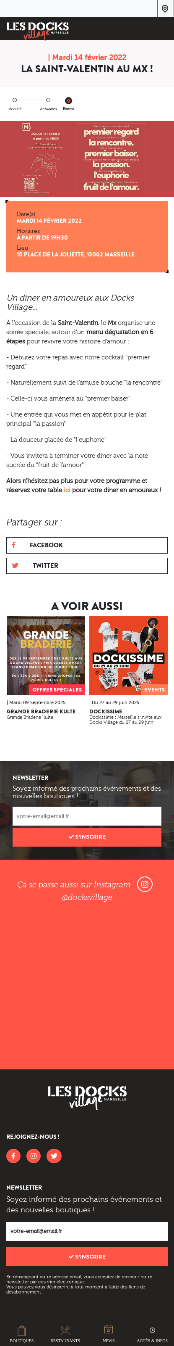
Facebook (37, 545)
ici (67, 490)
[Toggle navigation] (162, 29)
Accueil (14, 109)
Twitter (35, 565)
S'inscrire (87, 837)
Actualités (48, 109)
